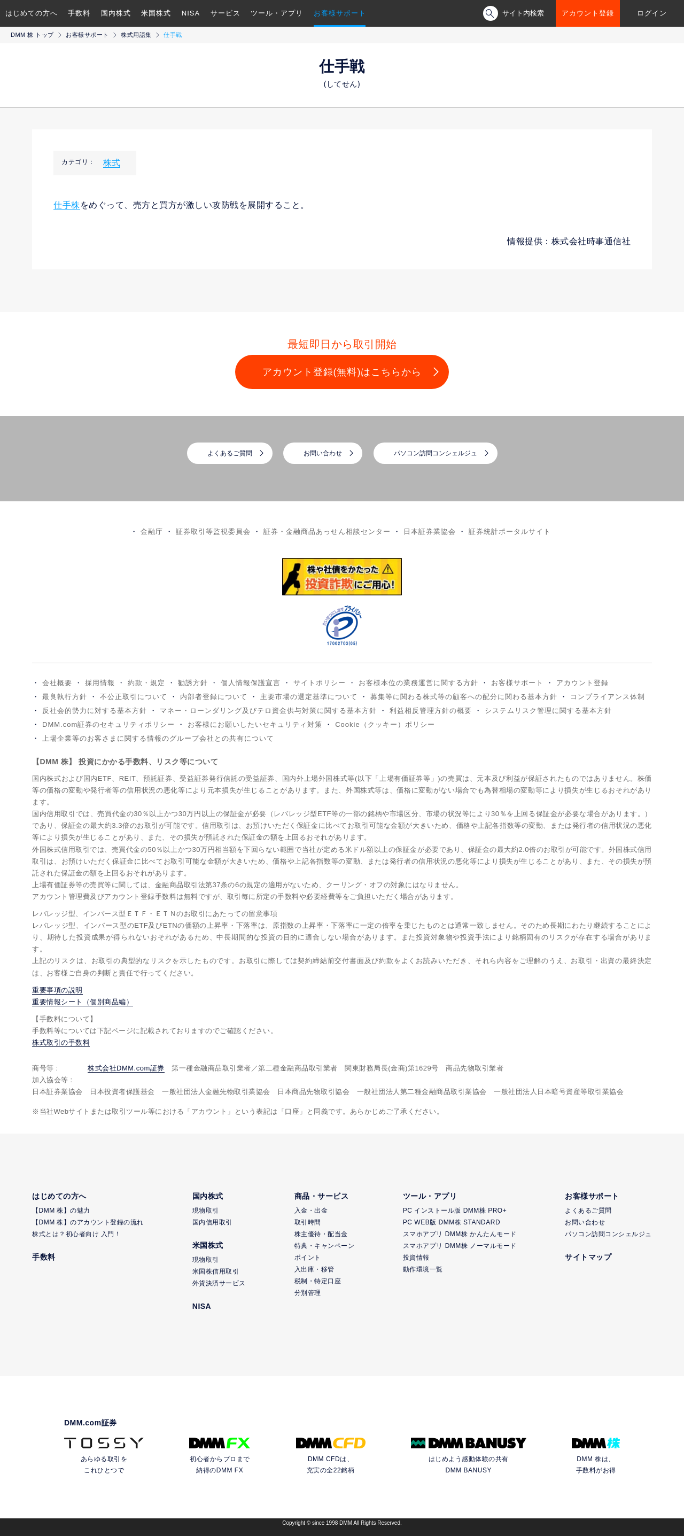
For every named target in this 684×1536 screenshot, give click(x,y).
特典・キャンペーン (324, 1246)
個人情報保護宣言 (251, 683)
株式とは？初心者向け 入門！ (76, 1234)
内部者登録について (213, 697)
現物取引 (205, 1210)
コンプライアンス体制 (607, 697)
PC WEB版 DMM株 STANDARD (451, 1222)
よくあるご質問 (229, 453)
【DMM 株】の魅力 (61, 1210)
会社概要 (57, 683)
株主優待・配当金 (321, 1234)
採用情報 (100, 683)
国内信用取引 (212, 1222)
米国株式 (156, 13)
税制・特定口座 (317, 1281)
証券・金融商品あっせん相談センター (327, 531)
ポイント (307, 1257)
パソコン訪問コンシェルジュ (435, 453)
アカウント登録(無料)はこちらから (342, 372)
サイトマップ (588, 1257)
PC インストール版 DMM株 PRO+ (455, 1210)
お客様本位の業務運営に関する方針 (418, 683)
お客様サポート (340, 13)
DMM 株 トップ (32, 35)
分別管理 (307, 1293)
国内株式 (116, 13)
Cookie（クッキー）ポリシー (384, 724)
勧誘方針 (193, 683)
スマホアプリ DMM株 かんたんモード (460, 1234)
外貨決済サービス (219, 1283)
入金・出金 (311, 1210)
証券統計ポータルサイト (510, 531)
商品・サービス (321, 1196)
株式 (111, 162)
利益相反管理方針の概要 (431, 711)
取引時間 (307, 1222)
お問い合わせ (323, 453)
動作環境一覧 (423, 1269)
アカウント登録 (588, 13)
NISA (191, 13)
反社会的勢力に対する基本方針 (94, 711)
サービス (225, 13)
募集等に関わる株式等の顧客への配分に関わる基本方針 (463, 697)
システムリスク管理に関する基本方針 (548, 711)
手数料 (79, 13)
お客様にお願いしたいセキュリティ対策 (255, 724)
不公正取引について (133, 697)
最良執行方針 (64, 697)
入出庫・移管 (314, 1269)
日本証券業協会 (429, 531)
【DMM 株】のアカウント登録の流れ (88, 1222)
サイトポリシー (319, 683)
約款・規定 (146, 683)
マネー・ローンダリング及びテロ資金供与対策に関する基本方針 (268, 711)
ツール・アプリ (277, 13)
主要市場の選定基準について (308, 697)
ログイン (652, 13)
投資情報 (416, 1257)
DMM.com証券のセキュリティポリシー (108, 724)
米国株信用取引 (215, 1271)
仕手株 (66, 205)
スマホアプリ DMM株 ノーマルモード (460, 1246)
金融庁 (152, 531)
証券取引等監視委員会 (213, 531)
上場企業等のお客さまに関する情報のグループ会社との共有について (158, 738)
